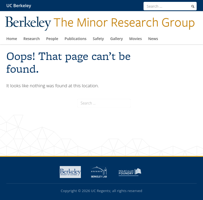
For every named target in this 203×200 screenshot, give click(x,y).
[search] (193, 6)
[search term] (170, 6)
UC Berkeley (18, 5)
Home (11, 38)
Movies (135, 38)
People (52, 38)
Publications (75, 38)
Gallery (116, 38)
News (153, 38)
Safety (98, 38)
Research (32, 38)
